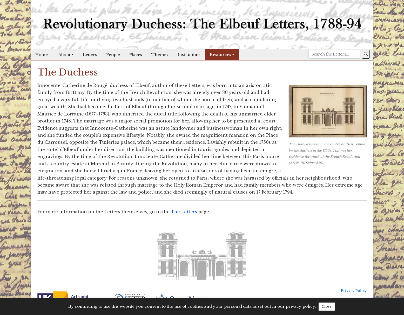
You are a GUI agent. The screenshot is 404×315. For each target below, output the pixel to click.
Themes (159, 54)
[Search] (334, 54)
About (64, 54)
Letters (90, 54)
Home (41, 54)
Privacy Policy (354, 291)
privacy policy (300, 306)
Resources (220, 54)
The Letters (184, 211)
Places (135, 54)
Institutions (189, 54)
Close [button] (327, 306)
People (113, 54)
